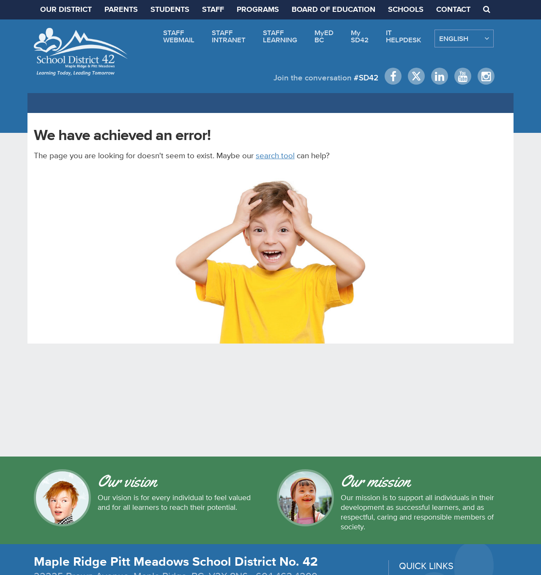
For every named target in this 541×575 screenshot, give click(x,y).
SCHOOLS (406, 10)
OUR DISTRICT (66, 10)
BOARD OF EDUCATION (333, 10)
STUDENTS (169, 10)
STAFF (213, 10)
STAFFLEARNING (280, 36)
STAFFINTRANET (229, 36)
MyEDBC (323, 36)
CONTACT (453, 10)
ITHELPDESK (403, 36)
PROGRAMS (258, 10)
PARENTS (121, 10)
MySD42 (360, 36)
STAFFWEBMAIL (178, 36)
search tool (275, 155)
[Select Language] (464, 38)
